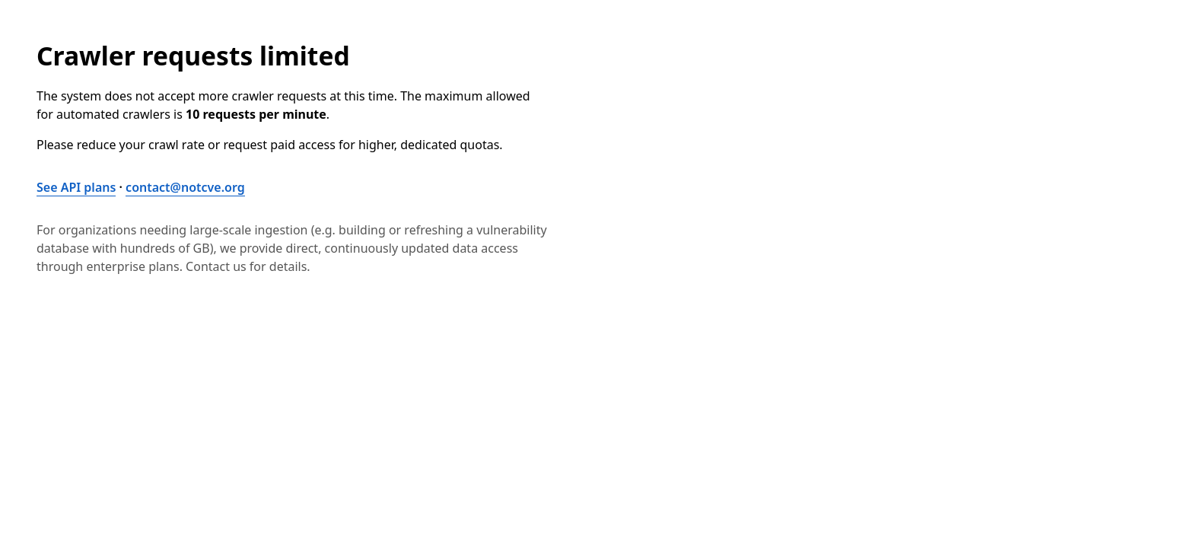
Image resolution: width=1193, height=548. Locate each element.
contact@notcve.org (185, 187)
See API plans (76, 187)
